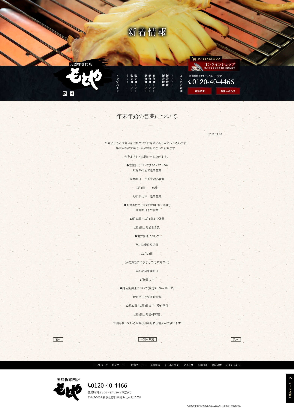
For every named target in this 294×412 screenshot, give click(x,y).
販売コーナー (129, 83)
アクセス (167, 83)
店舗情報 (177, 83)
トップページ (119, 83)
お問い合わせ (233, 365)
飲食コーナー (138, 83)
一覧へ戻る (147, 339)
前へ (58, 339)
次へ (236, 339)
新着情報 (148, 83)
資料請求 (217, 365)
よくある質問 (158, 83)
